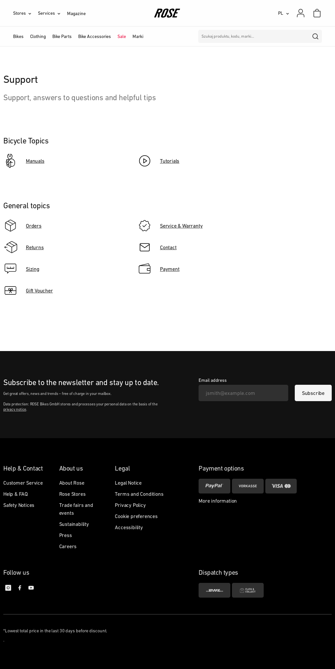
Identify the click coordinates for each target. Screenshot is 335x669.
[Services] (52, 13)
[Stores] (25, 13)
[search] (315, 36)
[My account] (301, 13)
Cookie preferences (136, 516)
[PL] (284, 13)
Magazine (76, 13)
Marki (138, 36)
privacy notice (14, 409)
